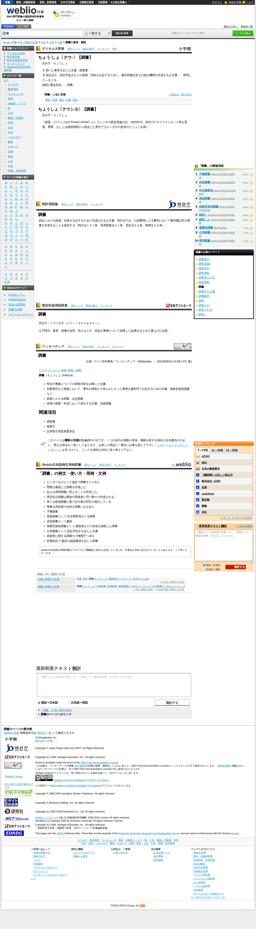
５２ (137, 225)
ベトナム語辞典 (201, 886)
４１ (117, 225)
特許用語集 (50, 204)
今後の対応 (85, 501)
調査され (204, 305)
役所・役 (75, 330)
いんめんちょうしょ (139, 586)
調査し (202, 314)
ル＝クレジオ (99, 122)
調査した (125, 330)
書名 (53, 84)
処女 (113, 122)
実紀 (48, 99)
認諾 (73, 540)
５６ (156, 225)
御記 (61, 99)
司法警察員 (74, 516)
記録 (165, 330)
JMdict (60, 833)
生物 (10, 151)
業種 (204, 505)
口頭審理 (139, 220)
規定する (69, 225)
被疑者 (80, 526)
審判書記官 (177, 220)
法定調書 (77, 398)
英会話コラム (16, 294)
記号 (7, 282)
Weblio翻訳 (199, 863)
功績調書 (105, 403)
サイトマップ (40, 871)
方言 (10, 165)
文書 (59, 42)
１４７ (90, 225)
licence (235, 833)
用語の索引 (88, 48)
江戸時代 (44, 330)
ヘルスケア (14, 137)
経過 (85, 75)
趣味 (10, 141)
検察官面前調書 (180, 388)
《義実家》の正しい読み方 (217, 474)
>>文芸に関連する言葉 (172, 582)
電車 (10, 98)
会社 (204, 462)
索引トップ (74, 48)
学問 (10, 122)
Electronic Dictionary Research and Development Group (148, 833)
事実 (57, 70)
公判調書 (52, 531)
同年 (148, 122)
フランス (60, 122)
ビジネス (13, 84)
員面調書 (52, 516)
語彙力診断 (15, 309)
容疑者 (59, 506)
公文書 (173, 75)
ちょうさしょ (123, 579)
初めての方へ (231, 26)
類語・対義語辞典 (25, 2)
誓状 (85, 579)
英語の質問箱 (16, 304)
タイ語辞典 (199, 882)
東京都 (205, 499)
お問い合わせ (120, 852)
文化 (43, 42)
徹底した (60, 487)
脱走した (89, 126)
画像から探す (80, 856)
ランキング (103, 48)
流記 (75, 99)
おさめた (88, 506)
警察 (49, 487)
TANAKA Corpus (13, 776)
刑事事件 (52, 388)
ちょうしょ (100, 579)
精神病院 (73, 126)
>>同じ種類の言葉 (143, 589)
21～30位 (232, 450)
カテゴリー (118, 346)
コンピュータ (15, 93)
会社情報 (158, 856)
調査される (205, 309)
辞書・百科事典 (17, 170)
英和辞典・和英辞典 (204, 860)
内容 (93, 75)
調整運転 (204, 273)
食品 (10, 156)
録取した (106, 526)
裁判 (133, 388)
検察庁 (51, 426)
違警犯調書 (206, 227)
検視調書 (60, 501)
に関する (60, 535)
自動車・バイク (17, 103)
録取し (203, 214)
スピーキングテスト (21, 314)
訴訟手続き (67, 75)
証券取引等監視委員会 (61, 431)
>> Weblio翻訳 (244, 526)
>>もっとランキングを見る (236, 517)
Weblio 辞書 (235, 2)
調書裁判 (204, 296)
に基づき (72, 501)
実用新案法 (107, 225)
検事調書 (112, 586)
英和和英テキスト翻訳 (58, 668)
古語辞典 (103, 2)
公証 (102, 75)
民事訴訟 (52, 540)
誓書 (79, 579)
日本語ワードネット (46, 817)
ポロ (115, 126)
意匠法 (130, 225)
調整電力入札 (206, 277)
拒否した (91, 491)
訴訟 (41, 220)
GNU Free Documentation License (99, 762)
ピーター (52, 482)
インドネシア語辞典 (204, 878)
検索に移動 (75, 370)
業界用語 (13, 89)
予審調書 (52, 511)
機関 (152, 75)
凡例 (114, 48)
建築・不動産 (15, 117)
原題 (48, 122)
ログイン (217, 2)
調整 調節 (204, 263)
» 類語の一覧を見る (180, 94)
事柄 (106, 330)
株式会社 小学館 (44, 740)
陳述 (78, 540)
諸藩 (64, 330)
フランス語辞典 (201, 874)
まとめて (145, 330)
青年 (98, 126)
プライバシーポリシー (45, 867)
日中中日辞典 (68, 2)
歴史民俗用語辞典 (55, 305)
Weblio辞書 (223, 765)
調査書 (83, 70)
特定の (99, 330)
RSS (142, 906)
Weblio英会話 (17, 299)
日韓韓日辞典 (86, 2)
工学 (10, 113)
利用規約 (38, 863)
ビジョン (134, 126)
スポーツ (13, 146)
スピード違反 (69, 482)
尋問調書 (60, 491)
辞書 (7, 2)
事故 (69, 496)
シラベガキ (57, 323)
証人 (49, 491)
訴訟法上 (51, 75)
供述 (95, 526)
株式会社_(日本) (211, 481)
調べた (50, 70)
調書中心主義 (206, 291)
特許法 (121, 220)
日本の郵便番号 (211, 468)
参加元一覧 (247, 26)
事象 (58, 383)
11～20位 (217, 450)
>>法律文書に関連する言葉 (169, 589)
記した (67, 70)
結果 (134, 330)
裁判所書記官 (129, 75)
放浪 (123, 126)
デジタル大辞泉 (53, 48)
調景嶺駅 (204, 282)
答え (72, 491)
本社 (204, 512)
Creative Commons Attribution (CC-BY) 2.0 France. (81, 780)
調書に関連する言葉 (48, 586)
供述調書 (52, 521)
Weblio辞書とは (41, 852)
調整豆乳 (204, 268)
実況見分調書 (55, 496)
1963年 (135, 122)
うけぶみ (143, 579)
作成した (80, 487)
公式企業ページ (161, 852)
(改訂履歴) (80, 765)
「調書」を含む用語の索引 (56, 710)
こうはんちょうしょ (173, 586)
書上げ (155, 330)
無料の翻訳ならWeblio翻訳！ (68, 14)
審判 (156, 220)
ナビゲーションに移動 (53, 370)
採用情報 (158, 860)
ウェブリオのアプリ (84, 852)
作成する (163, 75)
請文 (135, 579)
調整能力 (204, 259)
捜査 (66, 388)
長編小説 (122, 122)
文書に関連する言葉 (48, 579)
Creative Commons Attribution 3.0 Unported (78, 785)
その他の (143, 75)
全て (6, 80)
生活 (10, 132)
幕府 (55, 330)
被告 (64, 540)
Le (68, 122)
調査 (201, 300)
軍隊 (50, 126)
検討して (100, 501)
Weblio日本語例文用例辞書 (61, 464)
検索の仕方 (39, 856)
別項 (58, 84)
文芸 (51, 42)
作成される (99, 220)
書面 (69, 521)
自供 (69, 506)
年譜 (54, 99)
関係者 (79, 496)
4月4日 (206, 456)
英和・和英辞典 (48, 2)
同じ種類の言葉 (29, 42)
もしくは (61, 126)
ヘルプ (250, 2)
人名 (10, 161)
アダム (105, 126)
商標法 (149, 225)
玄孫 (204, 487)
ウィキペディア (53, 346)
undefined (208, 493)
